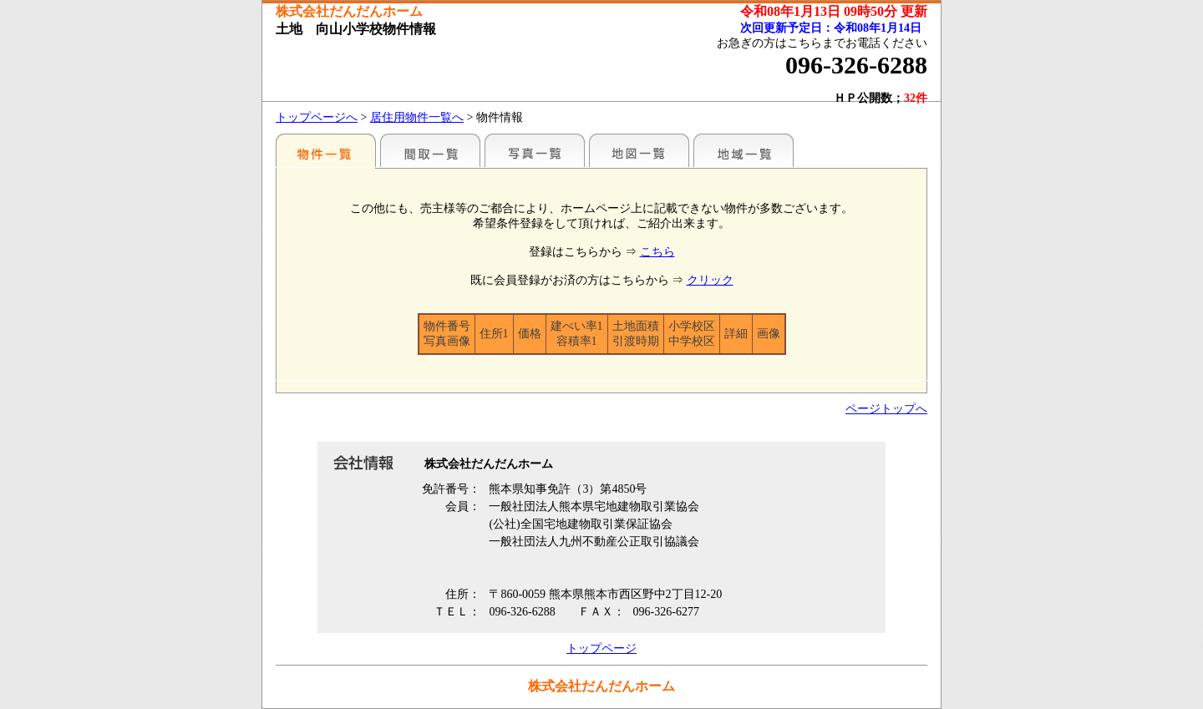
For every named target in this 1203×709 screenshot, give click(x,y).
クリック (710, 280)
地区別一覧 (326, 150)
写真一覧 (535, 150)
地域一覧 (743, 150)
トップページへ (317, 117)
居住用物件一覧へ (417, 117)
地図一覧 (639, 150)
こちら (657, 252)
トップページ (601, 648)
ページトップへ (886, 409)
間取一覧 (430, 150)
